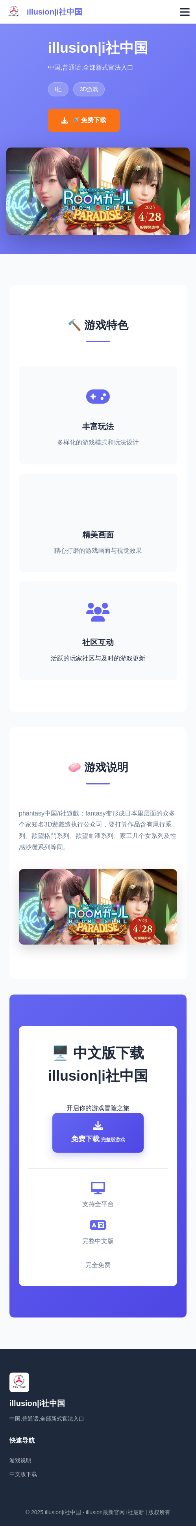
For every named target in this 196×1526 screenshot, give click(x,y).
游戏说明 (20, 1460)
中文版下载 (23, 1474)
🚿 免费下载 (83, 120)
